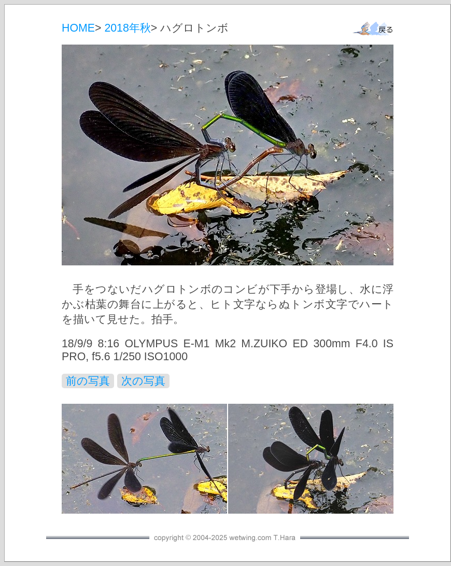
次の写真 (143, 381)
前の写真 (88, 381)
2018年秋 (127, 28)
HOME (78, 28)
